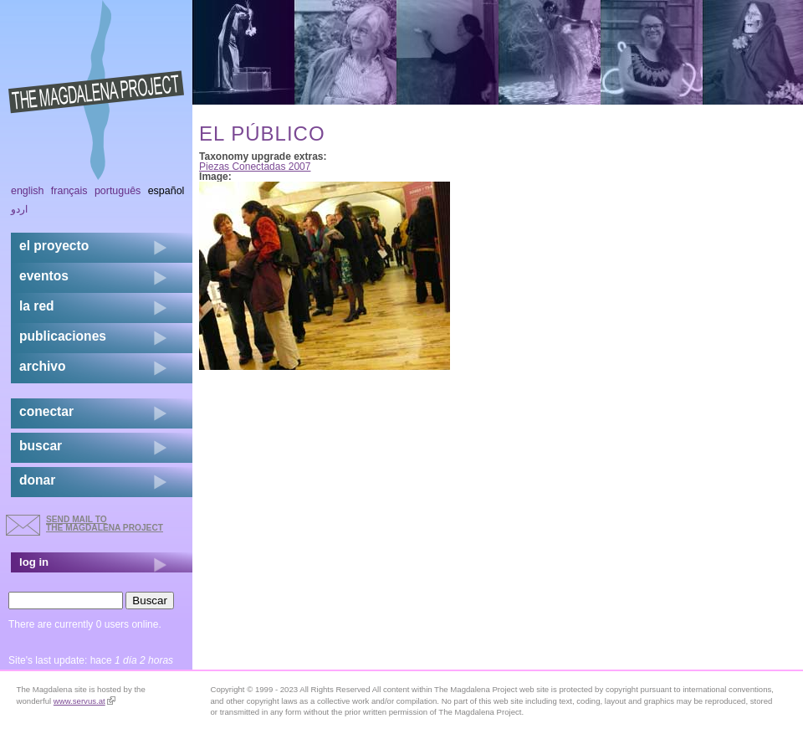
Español (166, 191)
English (27, 191)
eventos (44, 276)
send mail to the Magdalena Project (104, 523)
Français (69, 191)
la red (36, 306)
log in (34, 562)
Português (118, 191)
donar (37, 480)
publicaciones (62, 336)
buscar (40, 446)
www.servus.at (84, 701)
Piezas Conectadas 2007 (254, 166)
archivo (42, 366)
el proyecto (54, 246)
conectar (46, 411)
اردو (19, 209)
